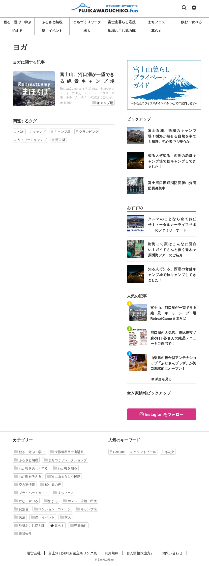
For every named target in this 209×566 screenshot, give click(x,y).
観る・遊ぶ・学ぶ (29, 452)
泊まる (51, 501)
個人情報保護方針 (140, 553)
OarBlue (119, 452)
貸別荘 (21, 509)
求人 (65, 517)
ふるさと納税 (26, 460)
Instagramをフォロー (164, 414)
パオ (21, 132)
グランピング (88, 132)
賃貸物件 (23, 534)
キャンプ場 (102, 103)
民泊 (19, 517)
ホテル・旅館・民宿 (80, 501)
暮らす (57, 525)
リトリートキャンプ (32, 140)
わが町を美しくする (31, 468)
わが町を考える (27, 476)
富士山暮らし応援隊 (63, 476)
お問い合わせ (172, 553)
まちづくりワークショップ (65, 460)
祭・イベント (43, 517)
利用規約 (112, 553)
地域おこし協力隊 (29, 525)
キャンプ (39, 132)
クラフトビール (144, 452)
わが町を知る (65, 468)
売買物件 (78, 525)
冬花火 (169, 452)
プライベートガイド (31, 493)
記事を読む (64, 88)
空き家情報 (24, 484)
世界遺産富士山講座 (67, 452)
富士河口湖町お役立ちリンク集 (72, 553)
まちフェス (63, 493)
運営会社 (34, 553)
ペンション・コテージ (52, 509)
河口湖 (60, 140)
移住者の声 (50, 484)
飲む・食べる (26, 501)
